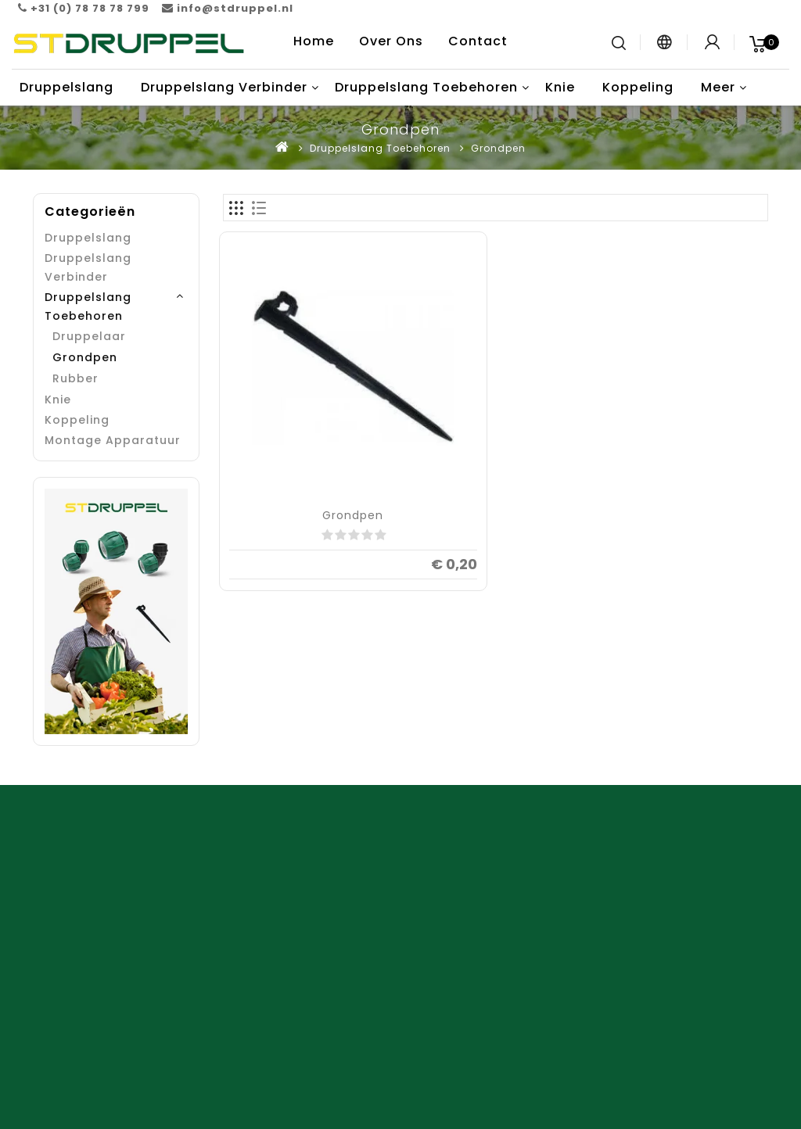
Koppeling (637, 87)
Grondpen (498, 148)
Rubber (75, 378)
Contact (478, 41)
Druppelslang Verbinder (224, 87)
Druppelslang (66, 87)
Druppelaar (89, 336)
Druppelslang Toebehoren (426, 87)
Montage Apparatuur (113, 440)
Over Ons (391, 41)
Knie (560, 87)
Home (313, 41)
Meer (718, 87)
